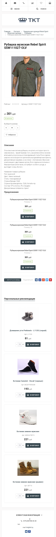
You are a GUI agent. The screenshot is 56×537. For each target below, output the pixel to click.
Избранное (11, 135)
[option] (28, 76)
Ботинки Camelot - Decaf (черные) (28, 381)
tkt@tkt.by (29, 527)
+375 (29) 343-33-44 (28, 521)
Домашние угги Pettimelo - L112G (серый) (28, 330)
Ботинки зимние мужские (28, 431)
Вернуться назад (13, 280)
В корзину (28, 217)
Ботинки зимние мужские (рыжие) (28, 482)
